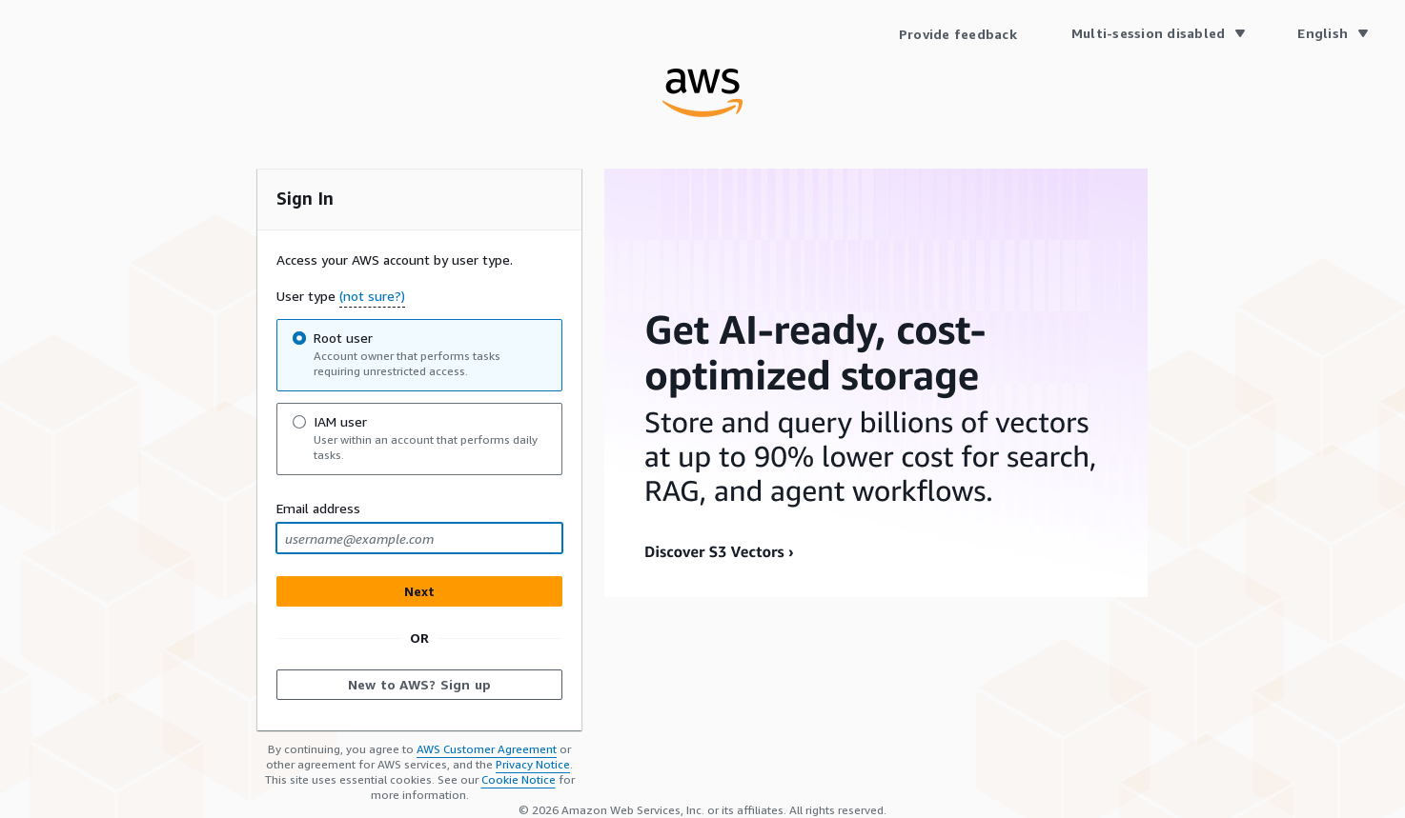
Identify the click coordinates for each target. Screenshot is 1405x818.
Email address (318, 508)
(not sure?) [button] (372, 296)
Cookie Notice (518, 779)
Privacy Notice (533, 764)
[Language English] (1332, 33)
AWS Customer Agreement (487, 749)
